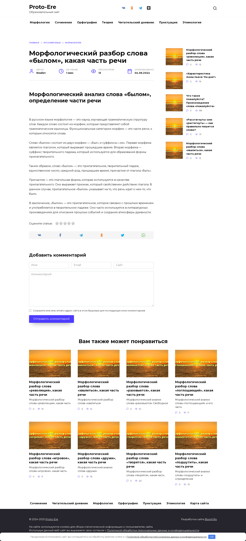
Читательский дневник (136, 22)
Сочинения (63, 22)
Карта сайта (199, 503)
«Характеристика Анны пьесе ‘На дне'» (201, 75)
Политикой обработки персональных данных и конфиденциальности (153, 530)
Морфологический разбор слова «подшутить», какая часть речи (191, 460)
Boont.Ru (211, 519)
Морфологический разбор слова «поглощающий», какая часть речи (194, 388)
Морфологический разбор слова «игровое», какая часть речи (49, 458)
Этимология (192, 22)
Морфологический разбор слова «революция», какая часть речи (200, 55)
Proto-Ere (42, 7)
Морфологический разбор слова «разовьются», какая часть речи (143, 388)
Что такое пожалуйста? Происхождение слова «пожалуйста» (200, 101)
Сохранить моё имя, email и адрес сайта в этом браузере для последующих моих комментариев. (89, 310)
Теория (107, 22)
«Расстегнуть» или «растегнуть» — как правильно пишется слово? (200, 124)
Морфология (40, 22)
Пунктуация (168, 22)
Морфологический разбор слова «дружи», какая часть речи (97, 458)
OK (212, 536)
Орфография (87, 22)
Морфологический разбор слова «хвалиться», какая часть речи (199, 148)
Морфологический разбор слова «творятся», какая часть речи (146, 460)
